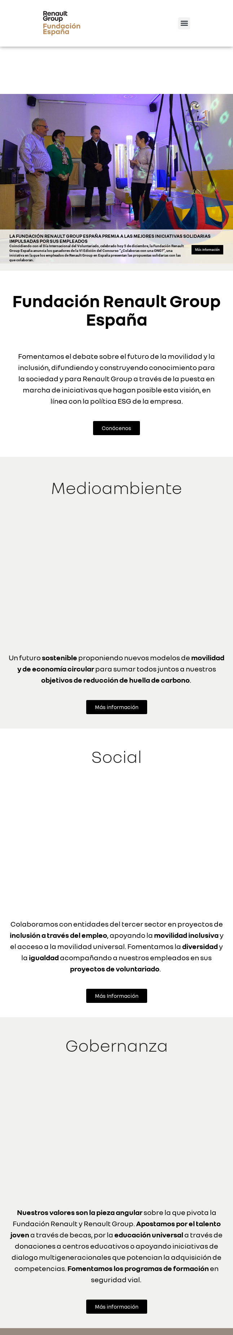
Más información (207, 202)
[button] (184, 23)
